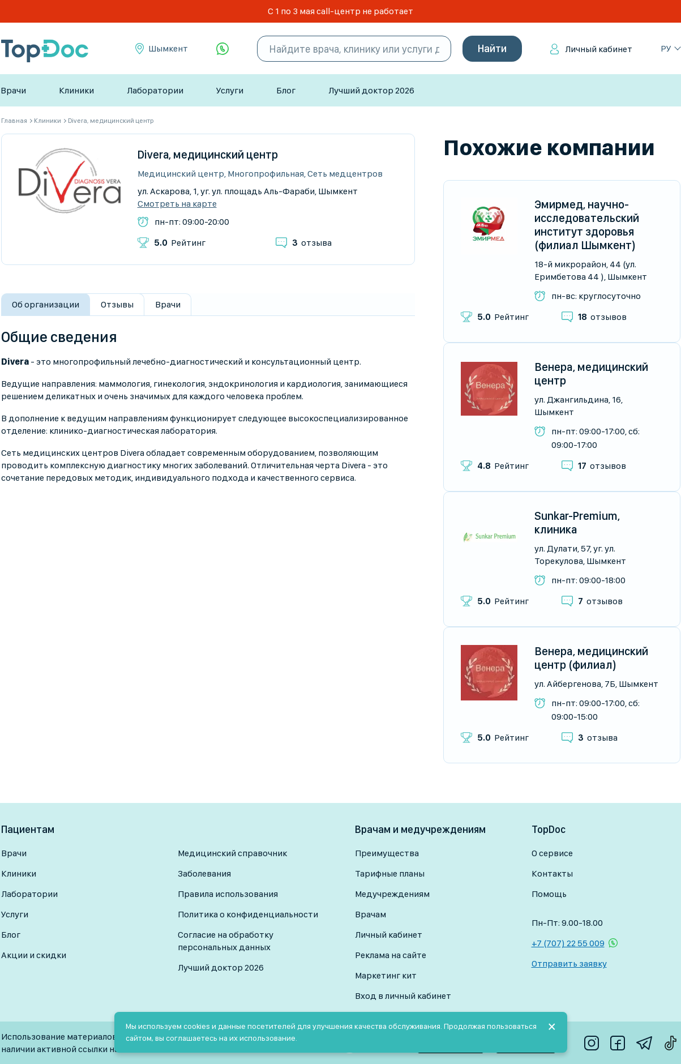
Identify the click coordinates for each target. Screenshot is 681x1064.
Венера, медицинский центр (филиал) (591, 658)
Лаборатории (155, 90)
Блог (285, 90)
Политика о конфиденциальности (248, 914)
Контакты (552, 873)
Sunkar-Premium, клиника (577, 522)
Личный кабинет (598, 49)
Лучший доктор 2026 (371, 90)
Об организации (45, 304)
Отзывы (117, 304)
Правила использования (228, 893)
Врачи (13, 90)
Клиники (76, 90)
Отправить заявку (569, 963)
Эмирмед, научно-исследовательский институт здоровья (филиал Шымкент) (586, 225)
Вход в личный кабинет (403, 995)
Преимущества (387, 853)
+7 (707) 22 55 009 (568, 943)
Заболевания (204, 873)
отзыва (312, 242)
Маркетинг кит (386, 975)
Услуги (229, 90)
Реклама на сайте (390, 955)
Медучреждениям (392, 893)
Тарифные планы (390, 873)
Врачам (370, 914)
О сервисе (552, 853)
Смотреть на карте (177, 204)
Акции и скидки (33, 955)
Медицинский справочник (232, 853)
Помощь (549, 893)
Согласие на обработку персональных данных (225, 940)
